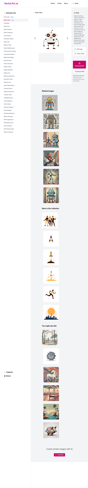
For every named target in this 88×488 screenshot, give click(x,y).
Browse (53, 3)
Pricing (59, 3)
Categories (9, 372)
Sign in (66, 3)
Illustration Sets (11, 13)
